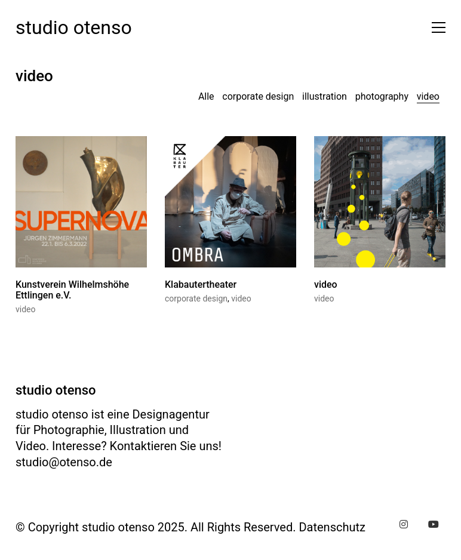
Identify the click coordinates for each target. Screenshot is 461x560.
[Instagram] (404, 524)
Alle (206, 96)
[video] (379, 203)
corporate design (258, 96)
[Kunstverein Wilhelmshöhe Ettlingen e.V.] (81, 203)
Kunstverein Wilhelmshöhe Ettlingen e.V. (72, 291)
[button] (435, 27)
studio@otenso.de (64, 462)
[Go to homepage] (74, 28)
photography (381, 96)
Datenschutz (332, 527)
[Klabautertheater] (230, 203)
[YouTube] (433, 524)
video (428, 96)
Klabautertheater (200, 286)
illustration (324, 96)
